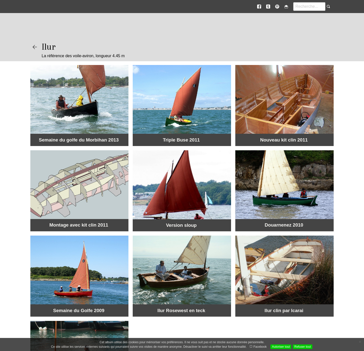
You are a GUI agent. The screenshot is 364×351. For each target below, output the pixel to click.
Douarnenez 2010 (284, 225)
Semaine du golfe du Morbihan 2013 (79, 140)
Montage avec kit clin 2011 (78, 225)
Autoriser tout (281, 346)
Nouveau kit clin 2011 (284, 140)
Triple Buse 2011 (181, 140)
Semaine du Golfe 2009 (78, 310)
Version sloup (181, 225)
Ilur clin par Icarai (284, 310)
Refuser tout (302, 346)
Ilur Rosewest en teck (181, 310)
